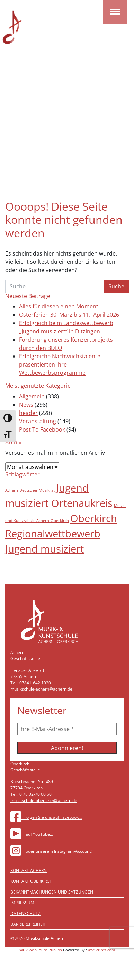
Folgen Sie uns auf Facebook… (46, 817)
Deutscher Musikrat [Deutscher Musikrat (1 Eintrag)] (37, 490)
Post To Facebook (42, 429)
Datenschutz (25, 913)
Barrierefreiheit (28, 924)
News (26, 404)
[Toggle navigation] (115, 12)
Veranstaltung (37, 421)
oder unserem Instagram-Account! (51, 851)
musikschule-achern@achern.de (41, 689)
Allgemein (32, 396)
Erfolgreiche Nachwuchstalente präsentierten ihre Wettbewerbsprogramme (59, 364)
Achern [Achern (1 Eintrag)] (11, 490)
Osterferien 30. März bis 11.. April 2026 (69, 314)
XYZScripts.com (101, 949)
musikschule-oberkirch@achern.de (43, 800)
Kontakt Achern (28, 870)
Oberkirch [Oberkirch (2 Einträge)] (93, 518)
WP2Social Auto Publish (40, 949)
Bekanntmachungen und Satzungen (51, 892)
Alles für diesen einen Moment (58, 306)
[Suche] (54, 286)
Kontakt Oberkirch (31, 881)
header (28, 413)
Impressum (22, 903)
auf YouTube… (31, 834)
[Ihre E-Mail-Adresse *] (67, 729)
